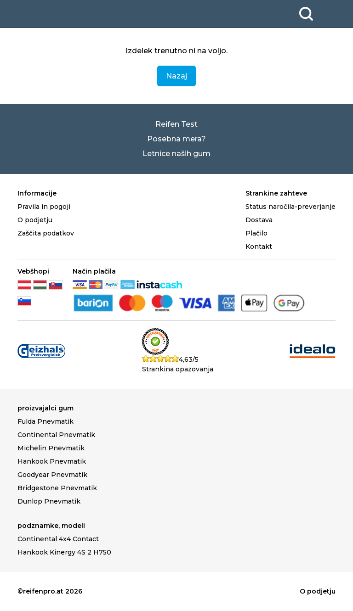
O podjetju (34, 220)
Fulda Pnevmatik (45, 421)
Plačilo (256, 233)
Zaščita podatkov (45, 233)
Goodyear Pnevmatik (52, 475)
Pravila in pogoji (43, 206)
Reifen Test (176, 124)
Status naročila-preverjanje (290, 206)
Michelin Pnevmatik (51, 448)
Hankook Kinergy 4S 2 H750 (64, 552)
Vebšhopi (33, 271)
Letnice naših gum (176, 153)
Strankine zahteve (276, 193)
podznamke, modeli (51, 525)
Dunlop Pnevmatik (48, 501)
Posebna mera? (176, 139)
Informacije (37, 193)
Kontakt (258, 246)
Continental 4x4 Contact (58, 539)
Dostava (259, 220)
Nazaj (176, 76)
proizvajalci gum (45, 408)
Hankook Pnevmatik (51, 461)
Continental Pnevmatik (56, 435)
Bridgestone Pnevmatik (57, 488)
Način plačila (94, 271)
